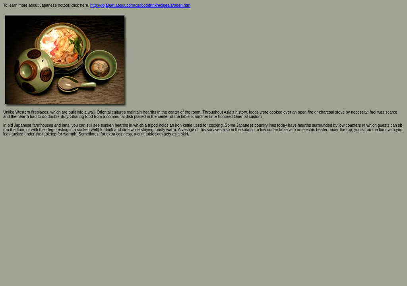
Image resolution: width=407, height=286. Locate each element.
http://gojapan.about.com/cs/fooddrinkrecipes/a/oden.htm (140, 5)
